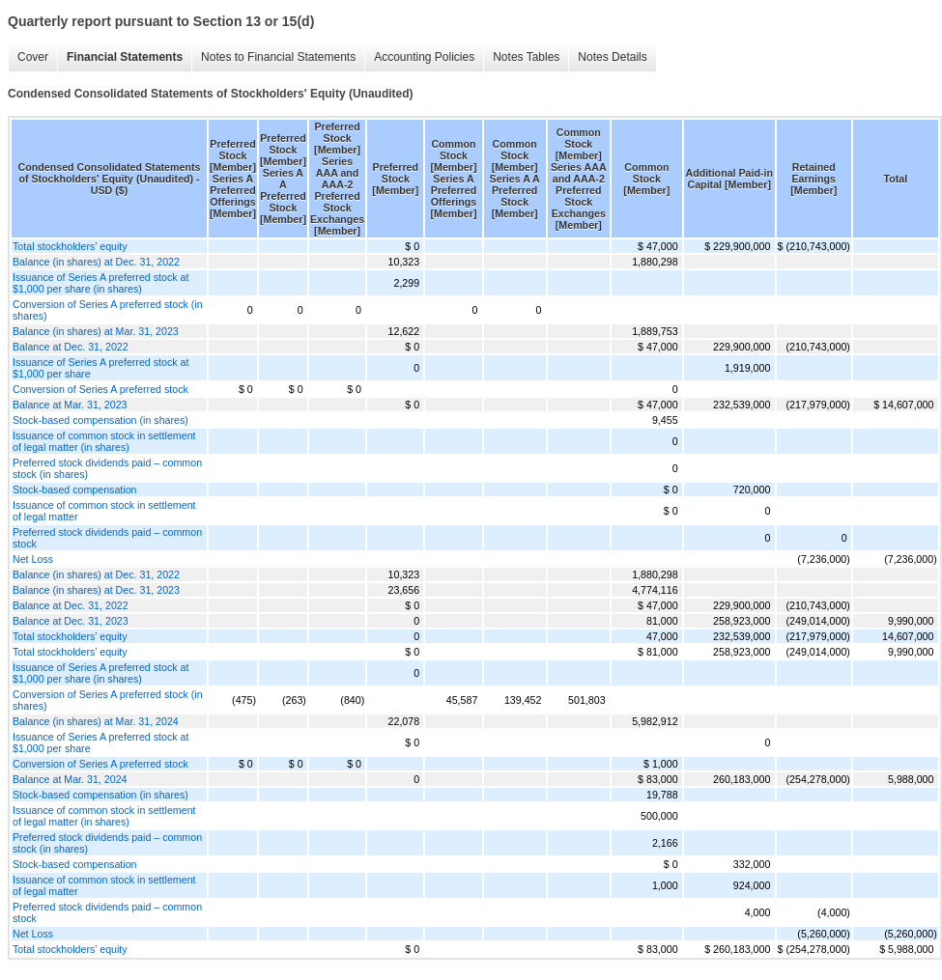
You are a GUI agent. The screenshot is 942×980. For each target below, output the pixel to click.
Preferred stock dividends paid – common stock (107, 537)
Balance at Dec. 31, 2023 (70, 621)
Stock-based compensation (75, 489)
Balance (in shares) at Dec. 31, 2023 (96, 590)
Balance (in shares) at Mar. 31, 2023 (96, 331)
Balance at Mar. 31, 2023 (70, 404)
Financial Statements (125, 57)
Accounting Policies (424, 57)
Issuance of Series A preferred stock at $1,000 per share (100, 367)
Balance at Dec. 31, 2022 (70, 346)
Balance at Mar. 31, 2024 (70, 779)
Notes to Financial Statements (278, 57)
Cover (32, 57)
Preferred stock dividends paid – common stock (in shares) (107, 468)
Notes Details (612, 57)
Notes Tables (526, 57)
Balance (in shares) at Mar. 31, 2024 (96, 721)
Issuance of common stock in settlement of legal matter (104, 510)
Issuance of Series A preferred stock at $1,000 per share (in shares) (100, 282)
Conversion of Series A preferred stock (100, 389)
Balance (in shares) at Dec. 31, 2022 (96, 261)
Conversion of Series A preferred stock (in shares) (108, 310)
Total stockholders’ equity (70, 246)
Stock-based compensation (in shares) (100, 420)
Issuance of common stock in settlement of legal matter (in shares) (104, 441)
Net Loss (33, 559)
